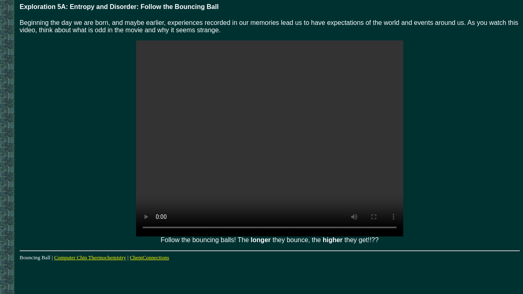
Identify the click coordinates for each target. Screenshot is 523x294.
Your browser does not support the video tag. (269, 138)
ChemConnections (149, 257)
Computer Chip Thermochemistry (90, 257)
